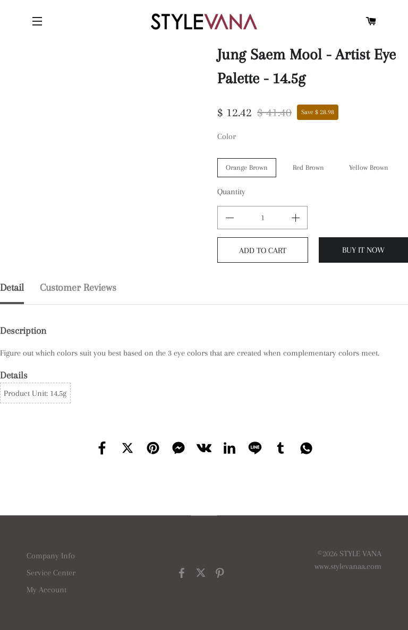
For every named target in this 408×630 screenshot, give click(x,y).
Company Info (51, 555)
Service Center (51, 572)
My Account (46, 589)
